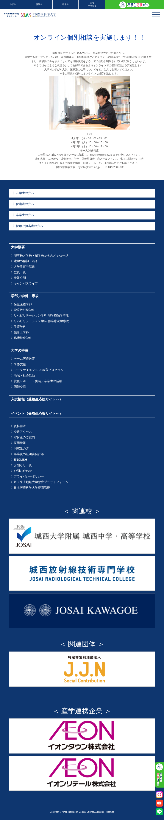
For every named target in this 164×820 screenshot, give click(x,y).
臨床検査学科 (21, 338)
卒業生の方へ (23, 215)
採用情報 (18, 443)
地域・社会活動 (23, 375)
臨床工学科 (20, 332)
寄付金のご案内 (23, 437)
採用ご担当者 (91, 4)
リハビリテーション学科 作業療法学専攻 (40, 321)
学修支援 (18, 364)
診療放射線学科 (23, 310)
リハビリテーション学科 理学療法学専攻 (40, 315)
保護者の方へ (23, 204)
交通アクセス (21, 431)
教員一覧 (18, 272)
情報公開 (18, 278)
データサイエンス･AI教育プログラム (37, 370)
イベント (37, 413)
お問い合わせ (21, 471)
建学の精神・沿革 (24, 261)
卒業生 (65, 4)
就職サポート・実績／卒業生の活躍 (36, 381)
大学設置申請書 (23, 266)
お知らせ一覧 (21, 465)
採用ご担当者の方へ (28, 226)
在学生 (13, 4)
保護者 (39, 4)
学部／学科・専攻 (25, 296)
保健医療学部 (21, 304)
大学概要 (18, 247)
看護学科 (18, 326)
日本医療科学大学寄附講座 (30, 487)
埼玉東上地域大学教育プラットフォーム (39, 482)
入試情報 (37, 399)
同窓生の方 (20, 448)
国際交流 (18, 386)
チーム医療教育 (23, 358)
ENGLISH (19, 459)
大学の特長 (19, 350)
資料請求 (18, 426)
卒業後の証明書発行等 (27, 454)
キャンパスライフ (24, 283)
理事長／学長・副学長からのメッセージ (39, 255)
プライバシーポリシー (27, 476)
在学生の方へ (23, 193)
